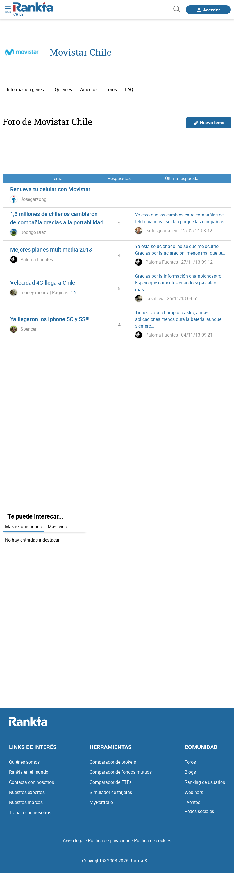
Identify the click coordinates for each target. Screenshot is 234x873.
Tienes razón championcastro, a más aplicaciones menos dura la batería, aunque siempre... (178, 319)
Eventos (192, 802)
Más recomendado (23, 526)
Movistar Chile (80, 52)
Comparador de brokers (113, 762)
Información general (27, 89)
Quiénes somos (24, 762)
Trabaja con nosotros (30, 812)
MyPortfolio (101, 802)
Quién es (63, 89)
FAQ (129, 89)
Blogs (190, 772)
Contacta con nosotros (31, 782)
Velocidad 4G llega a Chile (42, 282)
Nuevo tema (208, 122)
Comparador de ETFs (110, 782)
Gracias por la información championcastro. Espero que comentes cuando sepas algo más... (178, 282)
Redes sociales (199, 811)
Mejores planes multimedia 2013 (51, 249)
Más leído (57, 526)
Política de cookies (152, 840)
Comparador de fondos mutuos (121, 772)
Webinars (194, 792)
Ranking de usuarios (205, 782)
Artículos (88, 89)
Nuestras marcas (26, 802)
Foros (111, 89)
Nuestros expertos (27, 792)
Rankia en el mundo (28, 772)
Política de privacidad (109, 840)
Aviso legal (74, 840)
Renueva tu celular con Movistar (50, 189)
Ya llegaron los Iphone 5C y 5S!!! (50, 319)
